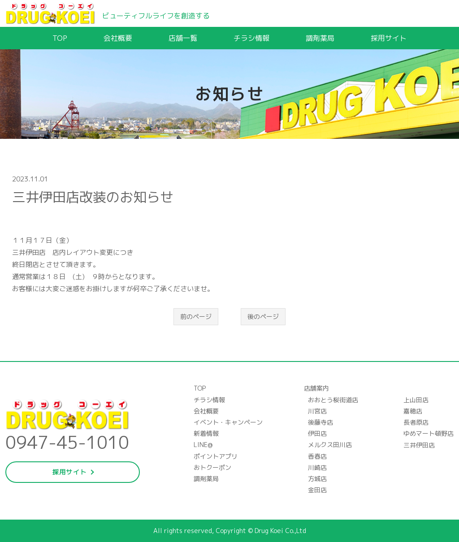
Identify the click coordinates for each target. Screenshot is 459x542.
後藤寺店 (320, 422)
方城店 (317, 478)
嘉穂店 (412, 411)
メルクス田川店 (330, 444)
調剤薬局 (320, 38)
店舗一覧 (183, 38)
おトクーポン (212, 467)
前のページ (196, 316)
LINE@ (203, 444)
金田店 (317, 490)
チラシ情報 (251, 38)
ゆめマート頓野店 (428, 433)
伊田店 (317, 433)
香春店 (317, 456)
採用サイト (389, 38)
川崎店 (317, 467)
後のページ (263, 316)
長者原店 (416, 422)
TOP (59, 38)
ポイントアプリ (216, 456)
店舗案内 (316, 388)
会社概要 (118, 38)
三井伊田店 (419, 445)
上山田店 (416, 400)
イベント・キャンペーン (228, 422)
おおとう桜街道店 (333, 400)
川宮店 (317, 411)
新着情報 (206, 433)
